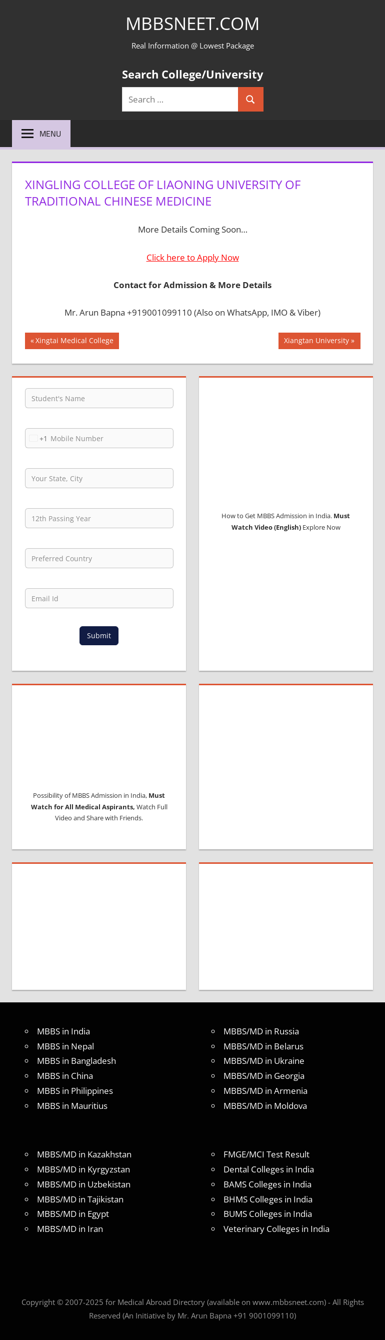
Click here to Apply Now (192, 257)
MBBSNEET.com (193, 23)
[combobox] (37, 438)
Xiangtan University (316, 341)
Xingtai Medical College (74, 341)
